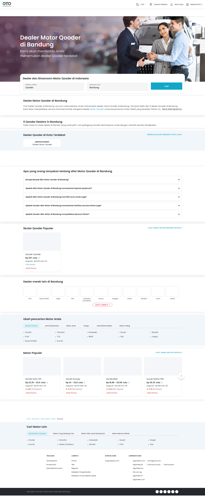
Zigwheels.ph (138, 464)
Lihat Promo (31, 268)
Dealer (53, 419)
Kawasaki (93, 332)
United (172, 299)
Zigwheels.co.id (139, 461)
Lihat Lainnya (101, 305)
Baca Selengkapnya (172, 109)
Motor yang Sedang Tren (63, 433)
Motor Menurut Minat (121, 433)
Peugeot (115, 299)
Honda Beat (112, 379)
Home (28, 419)
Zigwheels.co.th (139, 479)
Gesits (129, 299)
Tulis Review (30, 264)
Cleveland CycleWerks (86, 300)
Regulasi (75, 468)
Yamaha (60, 332)
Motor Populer (174, 352)
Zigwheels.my (138, 468)
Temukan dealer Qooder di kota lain (164, 134)
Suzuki (123, 332)
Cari (166, 86)
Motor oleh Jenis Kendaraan (93, 433)
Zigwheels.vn (138, 476)
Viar (122, 336)
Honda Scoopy (73, 379)
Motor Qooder (97, 109)
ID (201, 4)
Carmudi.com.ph (154, 464)
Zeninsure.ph (169, 464)
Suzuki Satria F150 (155, 379)
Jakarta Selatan (42, 141)
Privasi (74, 461)
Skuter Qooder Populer (170, 228)
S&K (73, 464)
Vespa (155, 336)
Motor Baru (35, 419)
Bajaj (58, 299)
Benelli (155, 332)
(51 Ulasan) (157, 389)
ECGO (158, 299)
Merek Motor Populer (37, 433)
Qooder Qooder (33, 254)
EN (198, 4)
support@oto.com (112, 461)
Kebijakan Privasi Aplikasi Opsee (84, 476)
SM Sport (144, 299)
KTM (29, 299)
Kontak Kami (51, 464)
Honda (28, 332)
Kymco (101, 299)
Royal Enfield (44, 299)
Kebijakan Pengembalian (81, 472)
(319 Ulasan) (77, 389)
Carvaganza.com (154, 461)
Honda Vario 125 (33, 379)
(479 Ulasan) (36, 389)
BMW (91, 336)
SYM (72, 299)
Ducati (60, 341)
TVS (58, 336)
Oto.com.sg (137, 472)
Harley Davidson (66, 444)
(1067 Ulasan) (117, 389)
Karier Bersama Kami (54, 468)
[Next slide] (181, 376)
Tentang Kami (51, 461)
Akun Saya (179, 4)
